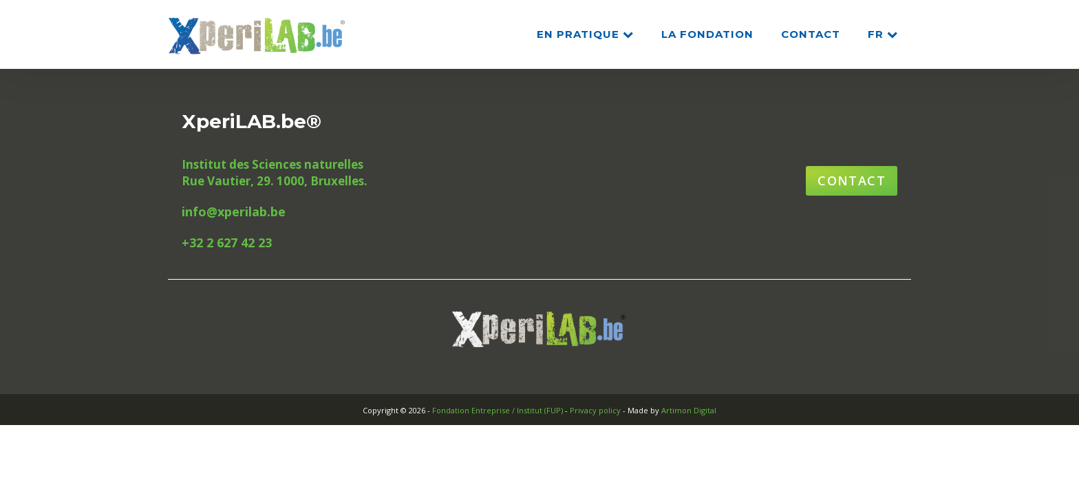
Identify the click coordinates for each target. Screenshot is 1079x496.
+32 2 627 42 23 (227, 242)
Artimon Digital (688, 410)
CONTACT (810, 34)
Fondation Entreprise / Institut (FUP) (497, 410)
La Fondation (707, 34)
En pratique (585, 34)
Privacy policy (595, 410)
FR (882, 34)
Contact (852, 180)
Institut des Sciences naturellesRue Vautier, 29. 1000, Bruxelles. (274, 172)
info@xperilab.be (234, 211)
